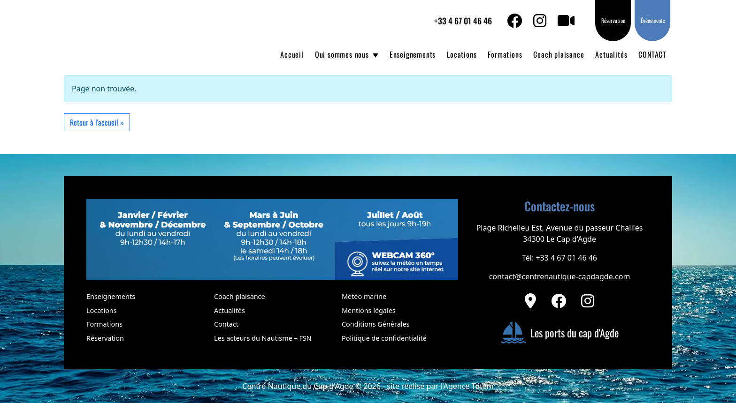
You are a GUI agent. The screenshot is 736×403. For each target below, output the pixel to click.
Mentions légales (369, 310)
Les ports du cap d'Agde (559, 333)
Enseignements (413, 54)
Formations (505, 54)
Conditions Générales (375, 324)
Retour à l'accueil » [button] (97, 122)
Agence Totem (469, 386)
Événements (653, 20)
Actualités (611, 54)
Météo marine (364, 296)
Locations (461, 54)
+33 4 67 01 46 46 (463, 20)
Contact (226, 324)
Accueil (292, 54)
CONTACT (652, 54)
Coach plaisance (558, 54)
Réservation (613, 20)
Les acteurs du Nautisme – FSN (263, 338)
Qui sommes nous (342, 54)
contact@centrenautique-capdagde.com (559, 276)
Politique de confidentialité (384, 338)
